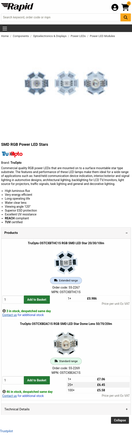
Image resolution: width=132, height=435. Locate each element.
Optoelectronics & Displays (50, 36)
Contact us (9, 315)
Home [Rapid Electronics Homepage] (5, 36)
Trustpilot (6, 431)
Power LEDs (78, 36)
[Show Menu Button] (5, 28)
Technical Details (16, 409)
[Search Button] (126, 17)
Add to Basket (36, 299)
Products (11, 233)
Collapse (120, 420)
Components (21, 36)
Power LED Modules (102, 36)
